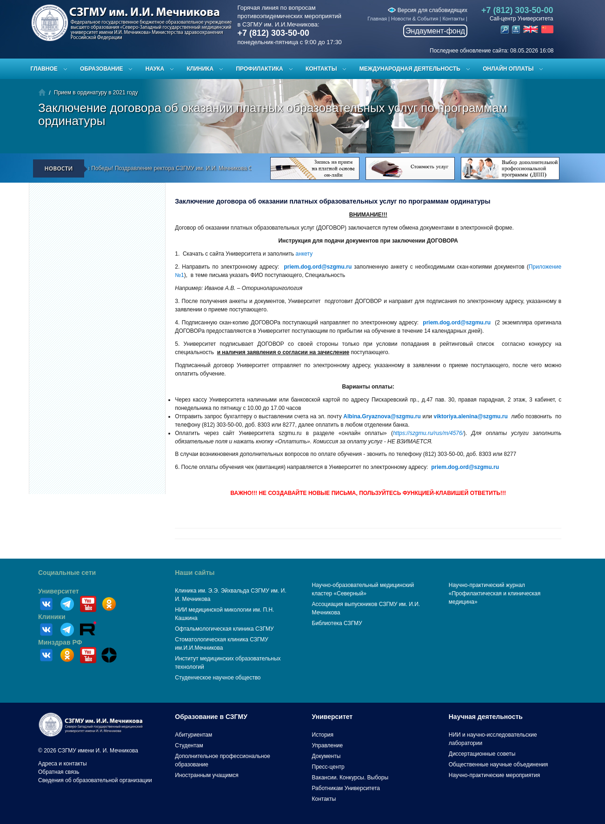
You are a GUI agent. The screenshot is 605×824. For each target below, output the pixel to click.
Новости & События (414, 18)
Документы (326, 756)
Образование (101, 69)
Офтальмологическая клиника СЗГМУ (224, 629)
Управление (327, 745)
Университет (58, 591)
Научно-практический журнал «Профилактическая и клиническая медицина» (495, 593)
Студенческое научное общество (217, 677)
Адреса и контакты (62, 763)
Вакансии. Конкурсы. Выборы (350, 777)
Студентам (189, 745)
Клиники (52, 616)
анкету (304, 253)
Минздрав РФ (60, 642)
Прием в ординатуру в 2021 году (96, 92)
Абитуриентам (193, 735)
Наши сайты (194, 572)
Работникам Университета (346, 788)
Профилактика (259, 69)
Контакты (453, 18)
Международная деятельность (409, 69)
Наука (155, 69)
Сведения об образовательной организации (95, 780)
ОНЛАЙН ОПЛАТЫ (508, 69)
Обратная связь (58, 772)
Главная (377, 18)
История (323, 735)
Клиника (199, 69)
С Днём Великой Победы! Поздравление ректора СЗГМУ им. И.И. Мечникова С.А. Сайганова (174, 168)
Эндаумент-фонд (435, 31)
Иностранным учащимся (206, 775)
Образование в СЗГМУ (211, 716)
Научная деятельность (486, 716)
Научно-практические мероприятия (494, 775)
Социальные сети (67, 572)
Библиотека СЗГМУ (337, 623)
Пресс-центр (328, 767)
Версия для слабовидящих (427, 10)
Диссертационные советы (482, 754)
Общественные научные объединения (498, 764)
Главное (44, 69)
